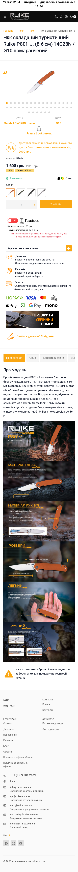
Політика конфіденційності (18, 757)
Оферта (7, 751)
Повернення (10, 734)
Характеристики (53, 357)
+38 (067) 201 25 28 (23, 775)
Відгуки (9, 705)
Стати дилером (50, 729)
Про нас (46, 704)
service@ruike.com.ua (22, 823)
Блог (6, 700)
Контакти (47, 710)
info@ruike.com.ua (20, 787)
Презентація (14, 357)
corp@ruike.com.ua (21, 805)
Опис (32, 357)
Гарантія (8, 740)
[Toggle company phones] (56, 16)
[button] (7, 103)
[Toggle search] (61, 16)
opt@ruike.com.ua (20, 796)
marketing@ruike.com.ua (24, 814)
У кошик (55, 204)
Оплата (7, 723)
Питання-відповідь (52, 723)
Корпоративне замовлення (23, 248)
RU (10, 835)
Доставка (8, 729)
